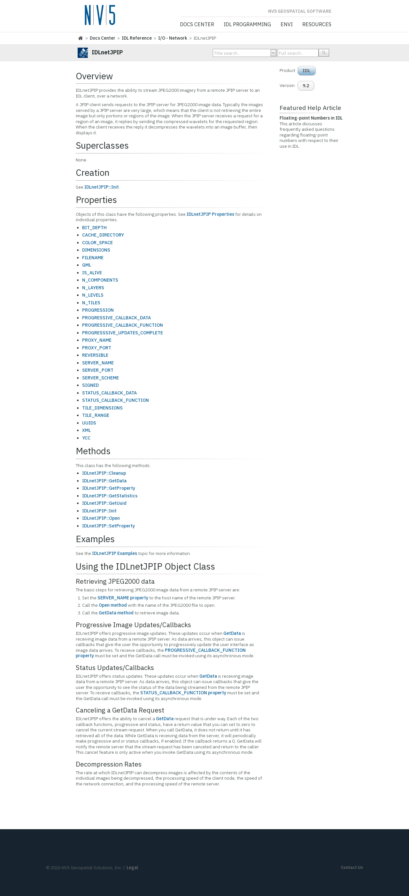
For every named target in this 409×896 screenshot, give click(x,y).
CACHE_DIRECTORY (103, 235)
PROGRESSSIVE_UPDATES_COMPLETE (122, 333)
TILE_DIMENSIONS (102, 408)
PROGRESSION (98, 310)
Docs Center (197, 24)
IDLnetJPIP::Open (101, 518)
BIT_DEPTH (94, 227)
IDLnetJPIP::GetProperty (108, 488)
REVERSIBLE (95, 355)
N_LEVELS (93, 295)
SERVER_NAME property (122, 598)
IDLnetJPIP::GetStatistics (109, 496)
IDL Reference (137, 38)
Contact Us (352, 867)
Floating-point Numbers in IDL (311, 118)
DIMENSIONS (96, 250)
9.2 (306, 86)
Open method (113, 605)
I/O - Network (172, 38)
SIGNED (90, 385)
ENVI (287, 24)
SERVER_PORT (97, 370)
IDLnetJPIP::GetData (104, 481)
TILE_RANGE (95, 415)
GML (86, 265)
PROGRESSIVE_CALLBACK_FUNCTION (122, 325)
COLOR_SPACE (97, 242)
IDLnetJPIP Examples (114, 553)
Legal (132, 867)
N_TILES (91, 303)
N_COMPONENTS (100, 280)
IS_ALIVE (92, 273)
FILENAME (93, 258)
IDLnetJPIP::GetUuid (104, 503)
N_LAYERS (93, 288)
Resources (316, 24)
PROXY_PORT (96, 348)
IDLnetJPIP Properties (210, 214)
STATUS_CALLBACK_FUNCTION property (183, 693)
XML (86, 430)
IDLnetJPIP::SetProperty (108, 526)
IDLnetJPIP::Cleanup (104, 473)
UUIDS (89, 423)
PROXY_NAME (97, 340)
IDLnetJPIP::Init (101, 187)
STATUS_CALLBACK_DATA (109, 393)
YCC (86, 438)
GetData (232, 633)
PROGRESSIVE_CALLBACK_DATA (116, 318)
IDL (307, 71)
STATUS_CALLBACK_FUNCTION (115, 400)
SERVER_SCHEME (100, 378)
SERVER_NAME (98, 363)
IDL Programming (247, 24)
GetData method (116, 613)
